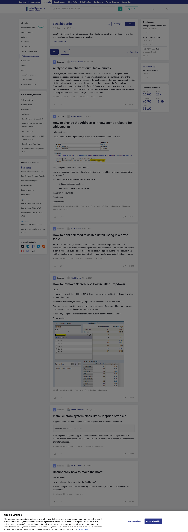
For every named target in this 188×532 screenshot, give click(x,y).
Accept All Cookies (153, 524)
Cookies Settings (134, 524)
